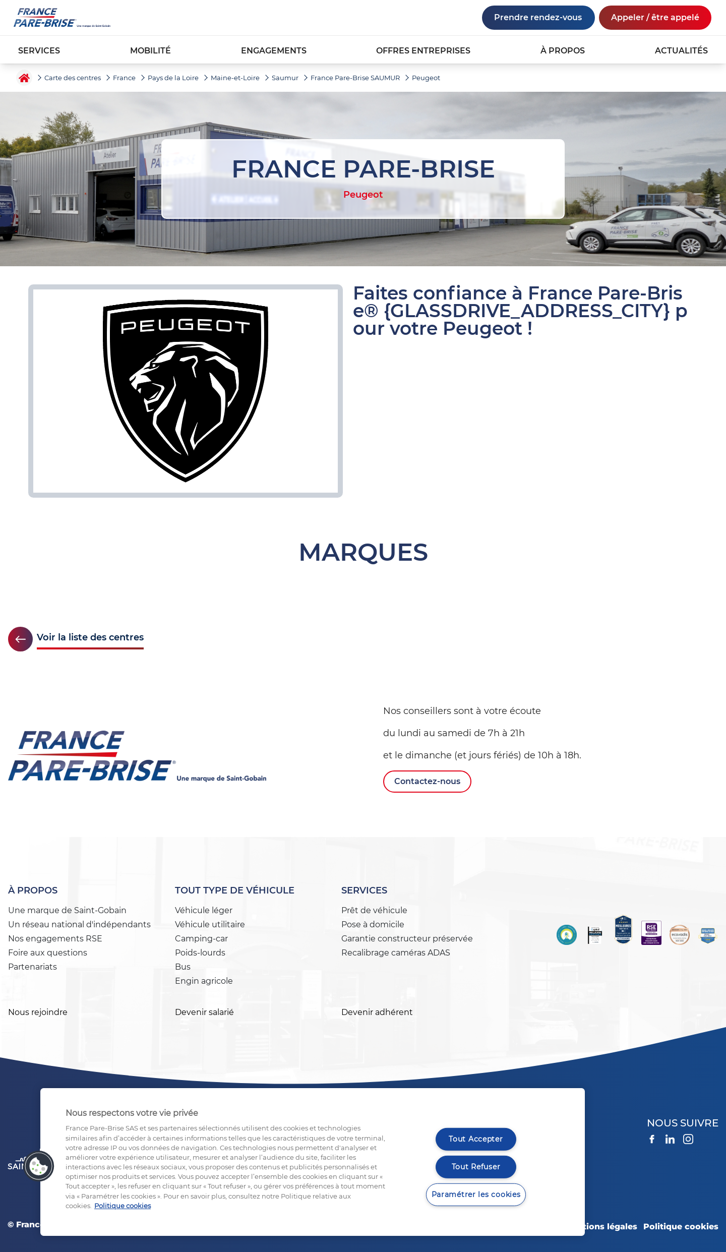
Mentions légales (601, 1226)
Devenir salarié (204, 1012)
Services (364, 890)
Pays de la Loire (173, 78)
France (124, 78)
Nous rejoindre (38, 1012)
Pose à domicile (372, 924)
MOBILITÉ (150, 50)
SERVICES (39, 50)
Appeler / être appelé (655, 17)
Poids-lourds (200, 953)
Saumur (285, 78)
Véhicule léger (203, 910)
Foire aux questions (47, 953)
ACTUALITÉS (681, 50)
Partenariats (32, 967)
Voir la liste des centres (90, 637)
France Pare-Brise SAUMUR (355, 78)
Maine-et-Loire (235, 78)
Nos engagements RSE (55, 938)
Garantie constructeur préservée (407, 938)
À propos (32, 890)
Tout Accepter (476, 1139)
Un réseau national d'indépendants (79, 924)
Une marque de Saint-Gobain (67, 910)
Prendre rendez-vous (538, 17)
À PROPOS (562, 50)
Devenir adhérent (377, 1012)
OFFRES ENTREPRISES (423, 50)
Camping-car (201, 938)
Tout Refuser (476, 1166)
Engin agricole (204, 981)
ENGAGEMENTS (274, 50)
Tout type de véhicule (234, 890)
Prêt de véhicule (374, 910)
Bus (183, 967)
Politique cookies (680, 1226)
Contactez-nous (427, 781)
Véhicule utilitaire (210, 924)
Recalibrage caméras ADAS (395, 953)
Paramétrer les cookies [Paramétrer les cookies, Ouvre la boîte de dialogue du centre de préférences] (476, 1194)
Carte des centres (72, 78)
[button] (39, 1166)
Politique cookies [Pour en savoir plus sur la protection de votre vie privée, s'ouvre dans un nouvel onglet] (122, 1206)
